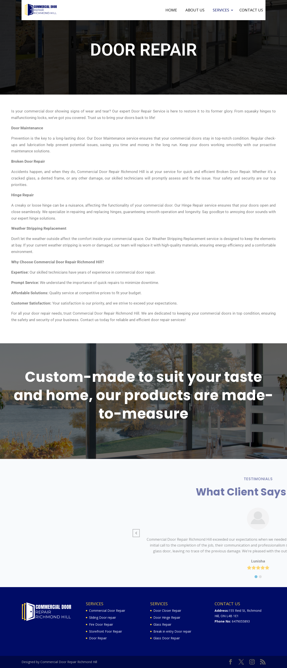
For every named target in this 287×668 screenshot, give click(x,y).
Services (221, 11)
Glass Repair (162, 624)
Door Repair (98, 638)
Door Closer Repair (167, 610)
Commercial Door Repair (107, 610)
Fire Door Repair (101, 624)
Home (171, 11)
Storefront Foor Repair (105, 631)
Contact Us (251, 11)
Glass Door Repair (166, 638)
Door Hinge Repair (166, 617)
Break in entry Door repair (172, 631)
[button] (260, 533)
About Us (194, 11)
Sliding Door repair (102, 617)
